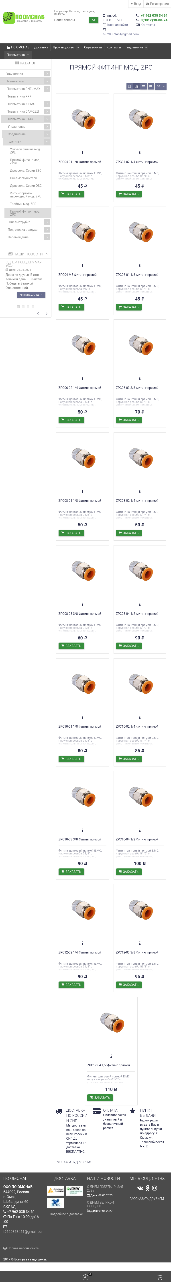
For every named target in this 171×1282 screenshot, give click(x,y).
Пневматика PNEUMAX (28, 89)
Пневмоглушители (23, 178)
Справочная (92, 47)
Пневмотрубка (29, 222)
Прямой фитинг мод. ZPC (25, 213)
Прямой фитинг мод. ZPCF (25, 161)
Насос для (87, 11)
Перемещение (29, 237)
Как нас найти (117, 25)
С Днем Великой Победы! (100, 1212)
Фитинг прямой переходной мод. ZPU (25, 194)
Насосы (74, 11)
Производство (66, 47)
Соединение (29, 134)
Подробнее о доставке (66, 1222)
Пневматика (18, 55)
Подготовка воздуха (29, 230)
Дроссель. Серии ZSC (25, 170)
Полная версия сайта (21, 1256)
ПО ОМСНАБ (18, 47)
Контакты (148, 25)
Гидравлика (135, 47)
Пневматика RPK (19, 96)
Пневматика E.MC (28, 119)
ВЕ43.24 (59, 14)
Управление (29, 126)
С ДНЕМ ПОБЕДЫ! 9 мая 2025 (23, 264)
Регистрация (157, 4)
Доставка (41, 47)
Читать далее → (31, 294)
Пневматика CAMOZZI (28, 111)
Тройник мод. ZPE (23, 204)
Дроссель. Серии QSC (26, 185)
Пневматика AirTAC (28, 104)
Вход (136, 4)
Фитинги (29, 142)
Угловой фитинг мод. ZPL (25, 150)
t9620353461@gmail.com (121, 34)
